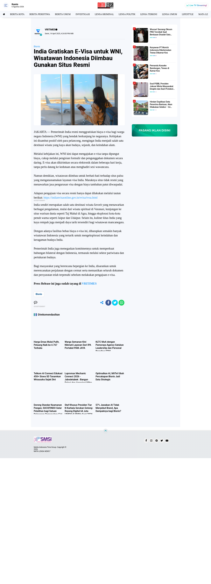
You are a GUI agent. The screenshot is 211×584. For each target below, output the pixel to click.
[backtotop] (105, 431)
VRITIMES (89, 283)
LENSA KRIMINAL (104, 14)
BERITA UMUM (63, 14)
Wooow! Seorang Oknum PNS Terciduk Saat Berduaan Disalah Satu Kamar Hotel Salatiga (161, 32)
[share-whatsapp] (121, 303)
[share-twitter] (115, 303)
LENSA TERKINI (148, 14)
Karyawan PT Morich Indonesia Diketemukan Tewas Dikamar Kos (160, 50)
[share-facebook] (108, 303)
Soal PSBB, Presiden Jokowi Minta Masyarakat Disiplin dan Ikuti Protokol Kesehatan (161, 86)
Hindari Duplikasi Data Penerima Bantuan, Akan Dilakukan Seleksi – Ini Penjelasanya (161, 104)
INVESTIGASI (83, 14)
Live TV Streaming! (198, 5)
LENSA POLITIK (127, 14)
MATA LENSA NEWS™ (42, 451)
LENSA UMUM (169, 14)
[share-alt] (102, 303)
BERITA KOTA (17, 14)
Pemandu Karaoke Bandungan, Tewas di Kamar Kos (159, 68)
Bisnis (37, 46)
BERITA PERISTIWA (39, 14)
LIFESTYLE (188, 14)
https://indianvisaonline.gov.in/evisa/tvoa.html (71, 197)
